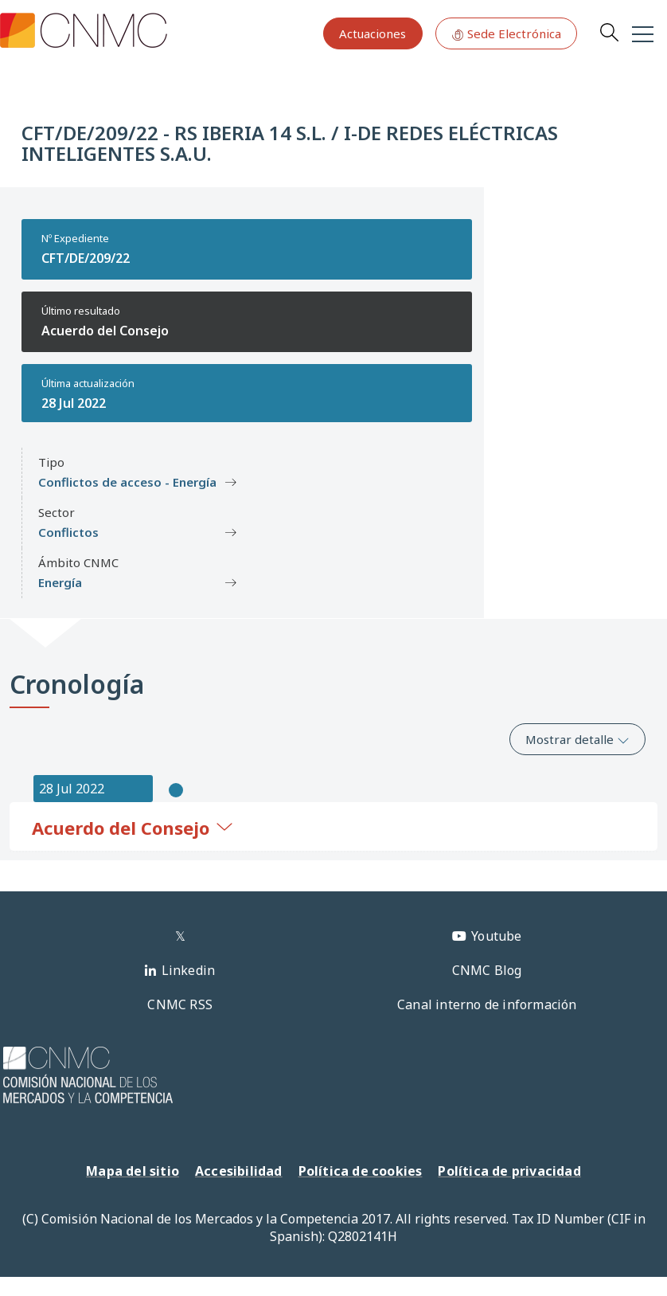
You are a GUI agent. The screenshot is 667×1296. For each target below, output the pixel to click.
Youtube (496, 936)
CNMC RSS (180, 1004)
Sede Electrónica (506, 33)
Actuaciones (372, 33)
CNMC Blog (487, 970)
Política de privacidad (509, 1171)
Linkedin (189, 970)
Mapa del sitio (132, 1171)
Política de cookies (360, 1171)
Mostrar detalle (577, 739)
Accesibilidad (239, 1171)
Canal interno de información (487, 1004)
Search (609, 32)
